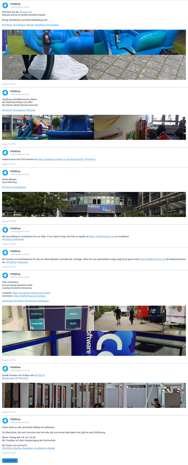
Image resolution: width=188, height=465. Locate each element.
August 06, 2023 (9, 84)
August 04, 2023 (9, 244)
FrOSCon (15, 3)
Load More (10, 460)
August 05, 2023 (9, 144)
